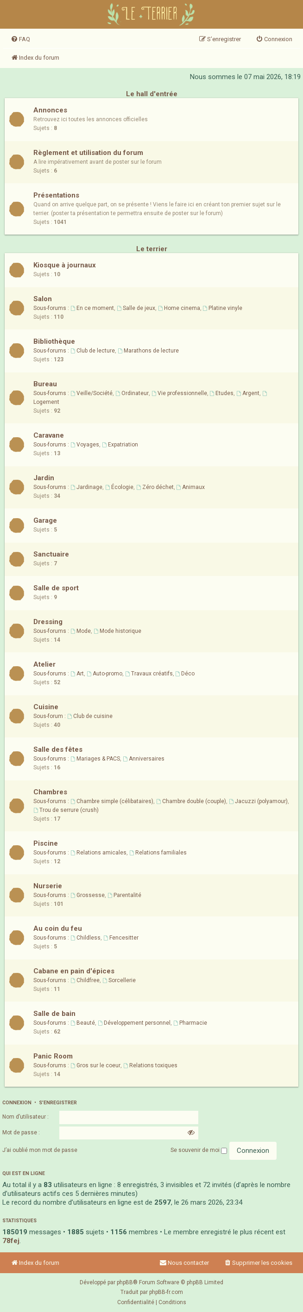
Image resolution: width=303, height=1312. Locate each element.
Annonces (50, 110)
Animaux (191, 487)
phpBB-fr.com (166, 1292)
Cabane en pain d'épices (73, 971)
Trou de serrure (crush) (66, 810)
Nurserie (47, 886)
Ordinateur (132, 393)
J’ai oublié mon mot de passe (39, 1150)
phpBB (125, 1282)
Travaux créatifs (149, 673)
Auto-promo (104, 673)
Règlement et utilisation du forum (88, 153)
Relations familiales (158, 852)
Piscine (45, 843)
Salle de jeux (136, 308)
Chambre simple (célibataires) (111, 801)
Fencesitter (121, 937)
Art (77, 673)
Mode (80, 631)
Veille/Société (91, 393)
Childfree (85, 980)
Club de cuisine (90, 716)
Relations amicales (98, 852)
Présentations (56, 195)
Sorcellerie (119, 980)
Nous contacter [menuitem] (184, 1262)
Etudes (222, 393)
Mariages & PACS (95, 758)
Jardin (43, 478)
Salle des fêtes (57, 749)
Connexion (17, 1103)
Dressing (48, 622)
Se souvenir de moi (198, 1150)
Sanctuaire (51, 554)
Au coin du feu (57, 928)
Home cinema (179, 308)
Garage (45, 520)
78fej (10, 1241)
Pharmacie (190, 1023)
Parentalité (124, 895)
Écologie (119, 487)
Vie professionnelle (179, 393)
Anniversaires (143, 758)
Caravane (48, 435)
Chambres (50, 792)
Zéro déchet (155, 487)
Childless (85, 937)
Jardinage (86, 487)
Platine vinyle (223, 308)
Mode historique (117, 631)
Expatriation (120, 444)
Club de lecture (92, 350)
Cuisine (45, 707)
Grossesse (87, 895)
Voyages (84, 444)
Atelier (44, 664)
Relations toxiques (150, 1065)
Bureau (45, 384)
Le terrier (151, 249)
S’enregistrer (58, 1103)
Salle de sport (56, 588)
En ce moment (92, 308)
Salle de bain (54, 1013)
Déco (185, 673)
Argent (247, 393)
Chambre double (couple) (191, 801)
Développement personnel (134, 1023)
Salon (42, 299)
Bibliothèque (54, 341)
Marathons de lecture (148, 350)
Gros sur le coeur (95, 1065)
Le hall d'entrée (151, 94)
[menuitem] (20, 39)
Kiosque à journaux (64, 265)
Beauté (82, 1023)
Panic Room (53, 1056)
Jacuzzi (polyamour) (258, 801)
